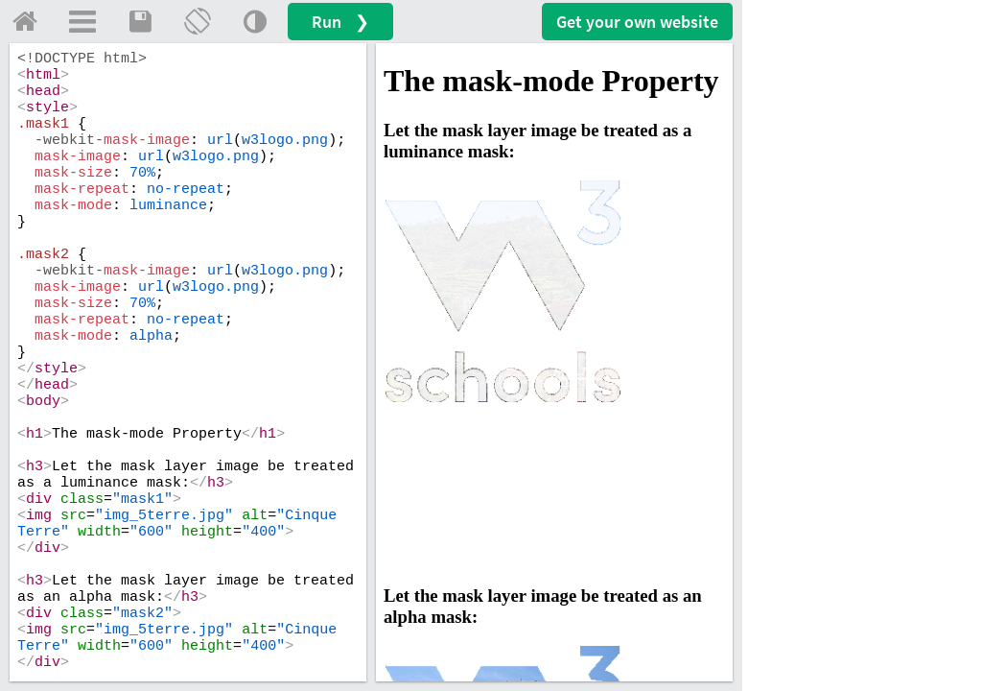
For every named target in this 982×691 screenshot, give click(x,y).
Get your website (637, 22)
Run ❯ (340, 22)
